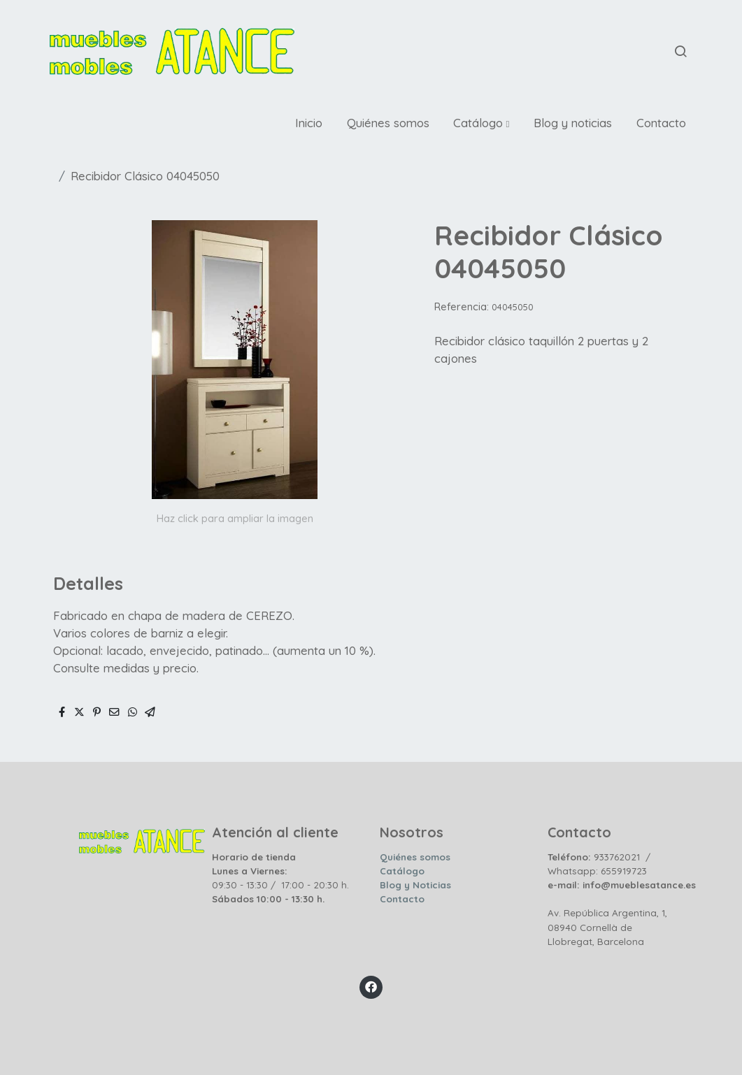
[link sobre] (119, 838)
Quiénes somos (415, 857)
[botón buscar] (680, 51)
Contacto (402, 898)
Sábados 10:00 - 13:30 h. (268, 898)
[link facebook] (371, 986)
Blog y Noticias (415, 884)
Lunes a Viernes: (249, 870)
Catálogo (402, 870)
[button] (482, 123)
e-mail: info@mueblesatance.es (622, 884)
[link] (172, 51)
